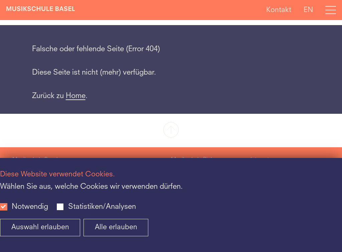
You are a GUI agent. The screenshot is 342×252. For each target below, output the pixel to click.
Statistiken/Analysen (102, 207)
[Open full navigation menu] (330, 10)
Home (76, 96)
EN (308, 9)
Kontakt (278, 9)
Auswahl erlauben (40, 227)
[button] (171, 130)
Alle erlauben (116, 227)
